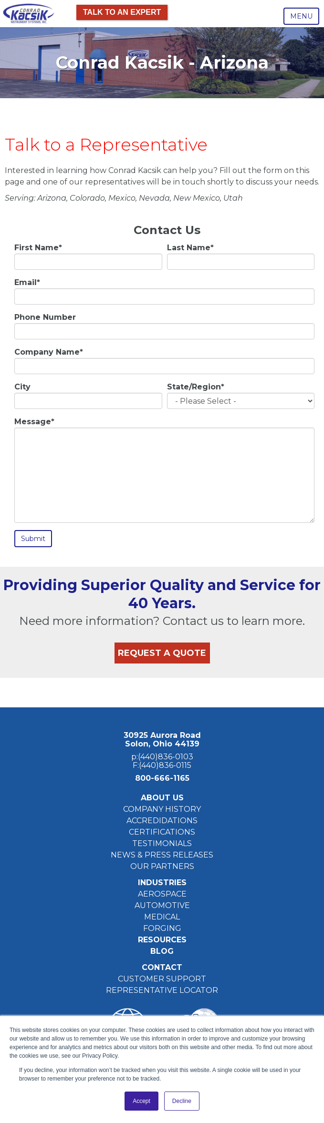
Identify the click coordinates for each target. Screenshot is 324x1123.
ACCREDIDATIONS (162, 820)
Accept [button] (141, 1101)
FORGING (162, 928)
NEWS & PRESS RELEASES (162, 854)
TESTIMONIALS (162, 843)
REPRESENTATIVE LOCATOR (162, 990)
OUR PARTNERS (162, 866)
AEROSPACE (162, 893)
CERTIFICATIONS (162, 832)
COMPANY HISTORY (162, 809)
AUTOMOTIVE (162, 905)
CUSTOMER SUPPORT (162, 978)
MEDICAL (162, 916)
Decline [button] (181, 1101)
